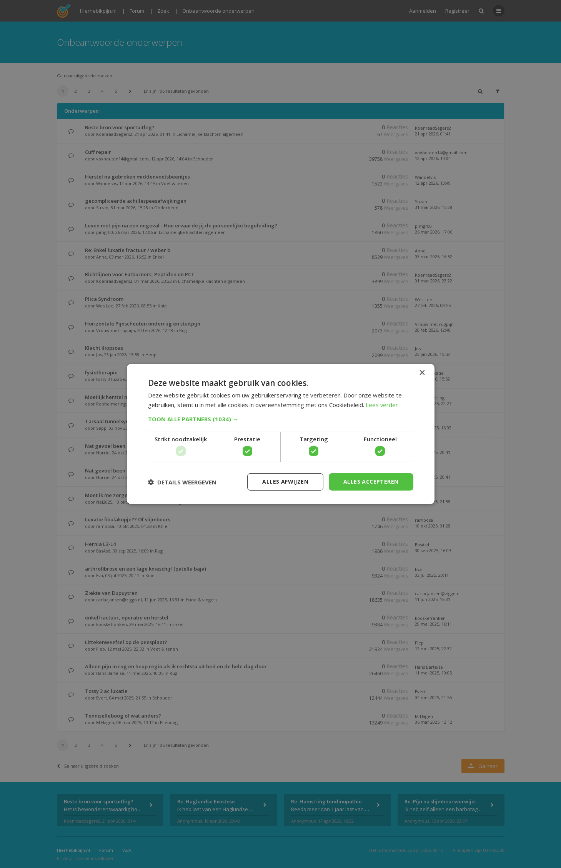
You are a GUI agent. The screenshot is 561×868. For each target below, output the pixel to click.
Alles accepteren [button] (370, 481)
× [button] (422, 373)
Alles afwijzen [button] (285, 481)
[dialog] (280, 434)
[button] (280, 419)
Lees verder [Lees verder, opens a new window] (382, 405)
